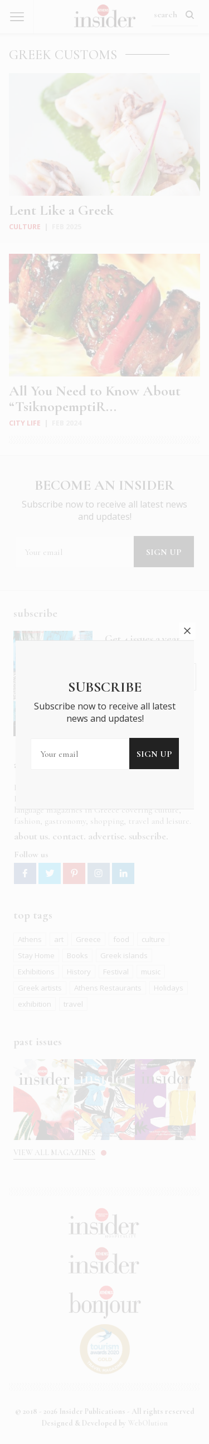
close (187, 592)
